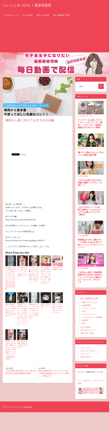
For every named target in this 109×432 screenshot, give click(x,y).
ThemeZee (28, 407)
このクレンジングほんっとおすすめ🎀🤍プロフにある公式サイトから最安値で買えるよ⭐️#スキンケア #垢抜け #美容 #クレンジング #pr (34, 274)
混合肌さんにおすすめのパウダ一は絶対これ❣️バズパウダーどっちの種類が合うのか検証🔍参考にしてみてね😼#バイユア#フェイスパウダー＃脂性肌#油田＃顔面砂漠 (10, 350)
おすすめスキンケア (12, 15)
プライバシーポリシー (88, 351)
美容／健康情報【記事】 (61, 15)
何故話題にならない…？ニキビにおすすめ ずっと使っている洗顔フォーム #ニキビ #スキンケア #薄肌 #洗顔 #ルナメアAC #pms (34, 311)
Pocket (23, 154)
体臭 (83, 323)
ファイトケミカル (89, 308)
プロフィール (85, 348)
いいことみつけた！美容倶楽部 (27, 5)
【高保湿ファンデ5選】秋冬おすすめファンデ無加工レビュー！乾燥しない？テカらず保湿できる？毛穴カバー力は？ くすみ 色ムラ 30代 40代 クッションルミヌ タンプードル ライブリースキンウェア (22, 315)
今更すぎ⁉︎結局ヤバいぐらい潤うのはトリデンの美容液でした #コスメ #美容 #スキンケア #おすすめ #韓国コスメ (10, 310)
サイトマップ (85, 354)
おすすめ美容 (27, 15)
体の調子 (85, 320)
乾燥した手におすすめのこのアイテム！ (46, 306)
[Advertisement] (54, 36)
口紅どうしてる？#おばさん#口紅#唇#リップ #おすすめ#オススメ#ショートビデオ (57, 308)
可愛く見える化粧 (42, 15)
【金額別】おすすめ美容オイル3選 (57, 268)
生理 (83, 311)
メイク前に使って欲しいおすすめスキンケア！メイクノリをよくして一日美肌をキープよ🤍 (22, 272)
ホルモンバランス (89, 314)
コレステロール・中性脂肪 (92, 317)
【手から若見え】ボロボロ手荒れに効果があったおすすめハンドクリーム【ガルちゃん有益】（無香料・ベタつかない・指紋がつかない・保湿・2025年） (46, 275)
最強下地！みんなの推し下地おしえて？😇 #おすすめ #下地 (22, 344)
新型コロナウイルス (89, 302)
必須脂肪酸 (86, 305)
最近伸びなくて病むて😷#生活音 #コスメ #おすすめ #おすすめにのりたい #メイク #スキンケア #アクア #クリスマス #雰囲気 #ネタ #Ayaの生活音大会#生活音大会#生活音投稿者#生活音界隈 (10, 278)
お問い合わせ (85, 357)
